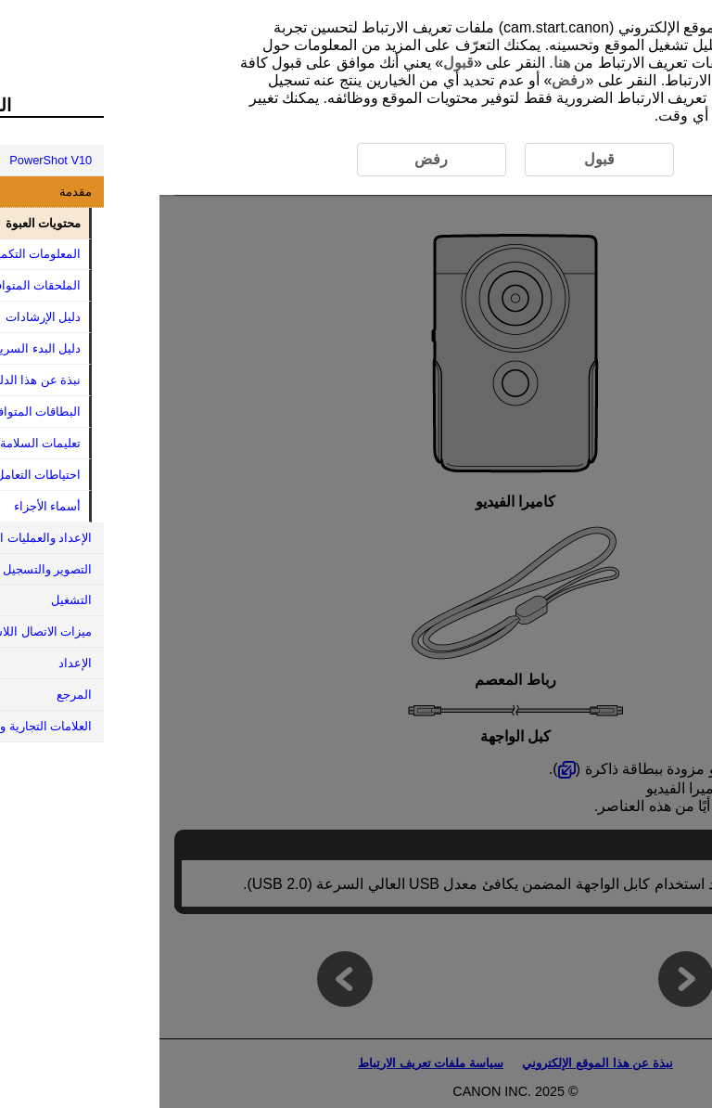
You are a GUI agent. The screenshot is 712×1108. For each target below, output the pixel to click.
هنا (402, 63)
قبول (299, 63)
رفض (409, 80)
